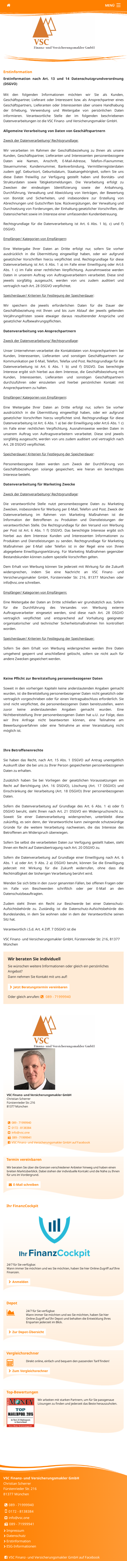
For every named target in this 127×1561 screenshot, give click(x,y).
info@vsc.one (19, 1132)
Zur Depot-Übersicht (26, 1332)
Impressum (15, 1530)
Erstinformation (18, 1541)
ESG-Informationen (21, 1546)
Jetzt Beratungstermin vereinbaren (38, 987)
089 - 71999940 (56, 996)
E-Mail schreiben (24, 1184)
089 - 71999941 (20, 1137)
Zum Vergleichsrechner (28, 1371)
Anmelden (18, 1282)
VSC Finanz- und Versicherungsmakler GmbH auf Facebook (49, 1142)
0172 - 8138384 (19, 1128)
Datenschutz (16, 1535)
